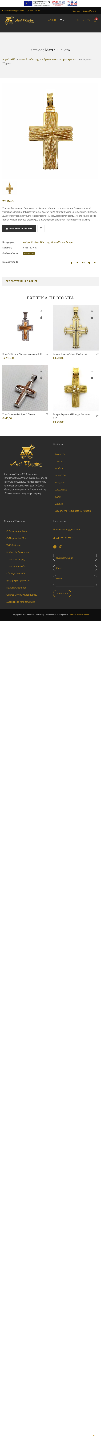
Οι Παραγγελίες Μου (16, 538)
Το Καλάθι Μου (13, 545)
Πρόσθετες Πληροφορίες (21, 281)
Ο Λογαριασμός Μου (16, 531)
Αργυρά (59, 503)
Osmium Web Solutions (79, 614)
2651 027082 (33, 10)
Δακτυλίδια (60, 475)
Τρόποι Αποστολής (15, 566)
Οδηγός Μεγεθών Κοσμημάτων (21, 594)
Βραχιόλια (60, 482)
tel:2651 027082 (63, 538)
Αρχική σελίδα (9, 59)
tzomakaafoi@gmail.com (13, 10)
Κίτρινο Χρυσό (67, 59)
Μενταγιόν (60, 454)
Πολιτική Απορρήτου (16, 587)
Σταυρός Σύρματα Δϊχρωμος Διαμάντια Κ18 (22, 354)
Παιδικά (59, 468)
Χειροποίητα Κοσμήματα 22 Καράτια (73, 510)
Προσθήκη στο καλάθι (19, 228)
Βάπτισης (34, 59)
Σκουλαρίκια (61, 489)
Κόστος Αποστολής (15, 573)
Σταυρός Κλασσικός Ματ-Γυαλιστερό (70, 354)
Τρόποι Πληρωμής (15, 559)
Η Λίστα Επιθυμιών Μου (18, 552)
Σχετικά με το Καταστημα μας (20, 601)
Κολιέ (58, 496)
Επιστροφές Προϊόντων (17, 580)
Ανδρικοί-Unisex (49, 59)
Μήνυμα (75, 580)
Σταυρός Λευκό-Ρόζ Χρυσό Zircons (18, 414)
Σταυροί (23, 59)
